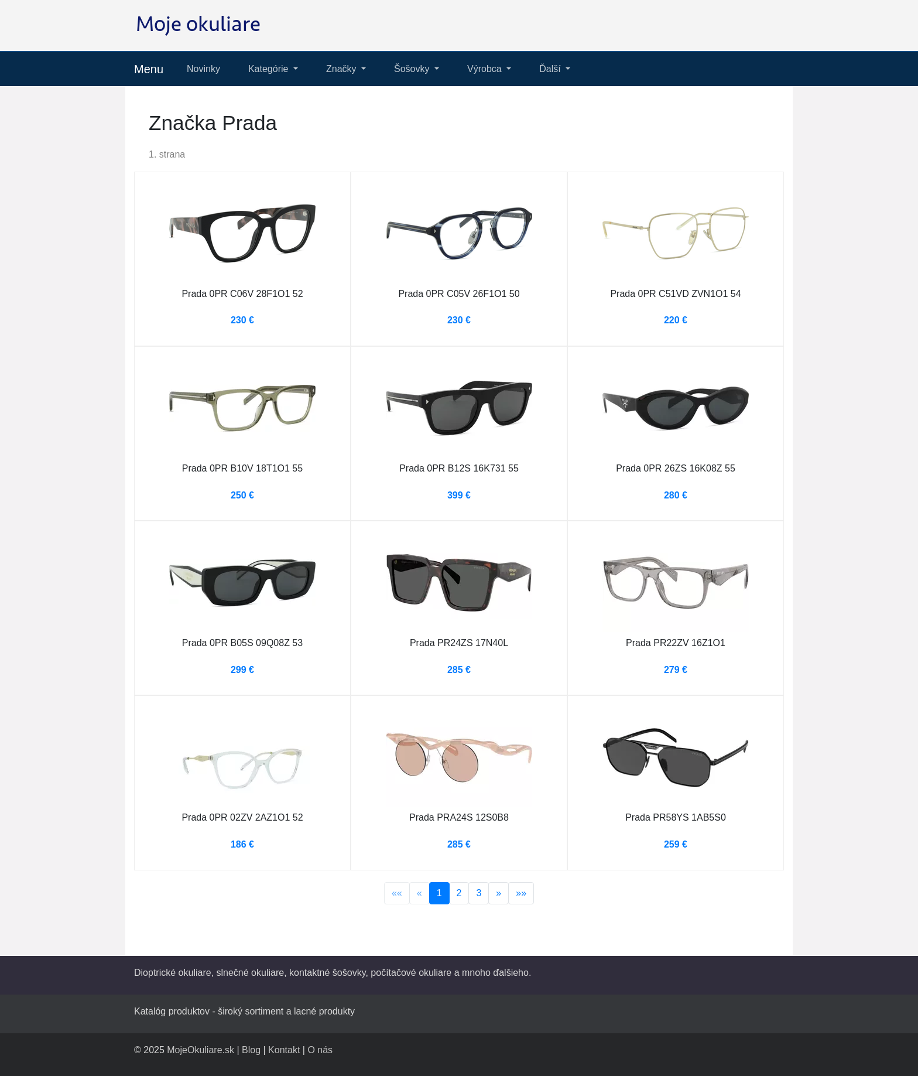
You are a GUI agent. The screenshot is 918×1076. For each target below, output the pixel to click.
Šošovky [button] (413, 69)
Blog (251, 1050)
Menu (148, 69)
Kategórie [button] (269, 69)
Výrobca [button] (485, 69)
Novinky (203, 69)
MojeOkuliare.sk (200, 1050)
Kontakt (284, 1050)
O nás (320, 1050)
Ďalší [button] (551, 69)
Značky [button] (342, 69)
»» (521, 893)
